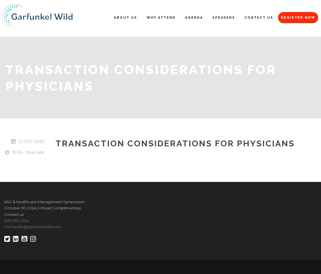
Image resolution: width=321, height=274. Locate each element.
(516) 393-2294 (16, 220)
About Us (125, 18)
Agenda (194, 18)
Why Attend (161, 18)
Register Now (298, 18)
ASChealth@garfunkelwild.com (32, 226)
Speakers (223, 18)
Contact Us (259, 18)
